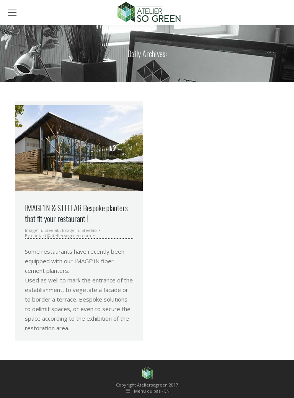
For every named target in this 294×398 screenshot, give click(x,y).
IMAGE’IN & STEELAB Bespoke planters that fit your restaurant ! (76, 213)
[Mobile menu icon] (12, 12)
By (58, 235)
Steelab (52, 230)
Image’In (33, 230)
